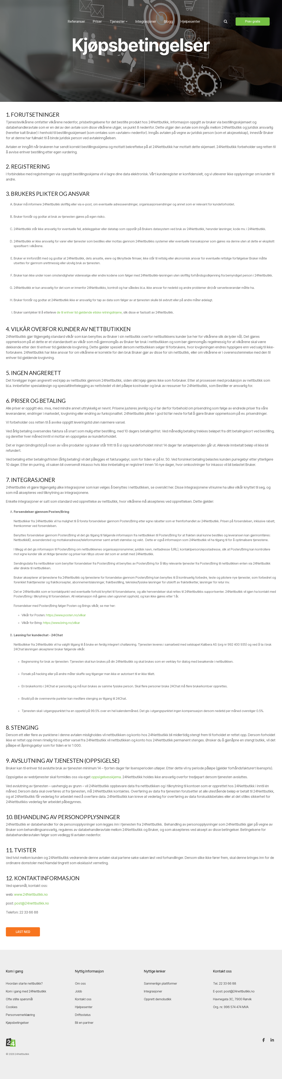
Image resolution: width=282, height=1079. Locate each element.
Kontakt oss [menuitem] (83, 999)
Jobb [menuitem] (78, 991)
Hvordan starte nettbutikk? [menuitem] (24, 983)
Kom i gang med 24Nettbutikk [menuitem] (26, 991)
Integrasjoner (145, 8)
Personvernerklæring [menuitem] (20, 1014)
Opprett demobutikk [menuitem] (157, 999)
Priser (97, 8)
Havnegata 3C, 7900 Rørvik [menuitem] (232, 999)
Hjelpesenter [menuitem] (83, 1007)
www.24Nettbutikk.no (31, 894)
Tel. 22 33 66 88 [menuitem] (225, 983)
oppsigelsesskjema (106, 777)
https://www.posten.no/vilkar (66, 615)
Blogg (168, 8)
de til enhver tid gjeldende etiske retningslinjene (89, 312)
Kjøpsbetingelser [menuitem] (17, 1022)
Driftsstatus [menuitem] (83, 1014)
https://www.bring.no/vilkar (61, 623)
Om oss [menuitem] (80, 983)
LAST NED (23, 931)
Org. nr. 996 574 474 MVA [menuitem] (231, 1007)
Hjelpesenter (190, 8)
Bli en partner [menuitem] (84, 1022)
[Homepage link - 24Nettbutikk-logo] (11, 1044)
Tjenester (118, 8)
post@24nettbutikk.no (31, 903)
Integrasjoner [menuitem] (153, 991)
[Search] (225, 8)
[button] (264, 1039)
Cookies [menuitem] (11, 1007)
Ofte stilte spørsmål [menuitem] (19, 999)
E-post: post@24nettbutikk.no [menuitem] (234, 991)
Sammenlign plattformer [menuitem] (160, 983)
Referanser (76, 8)
